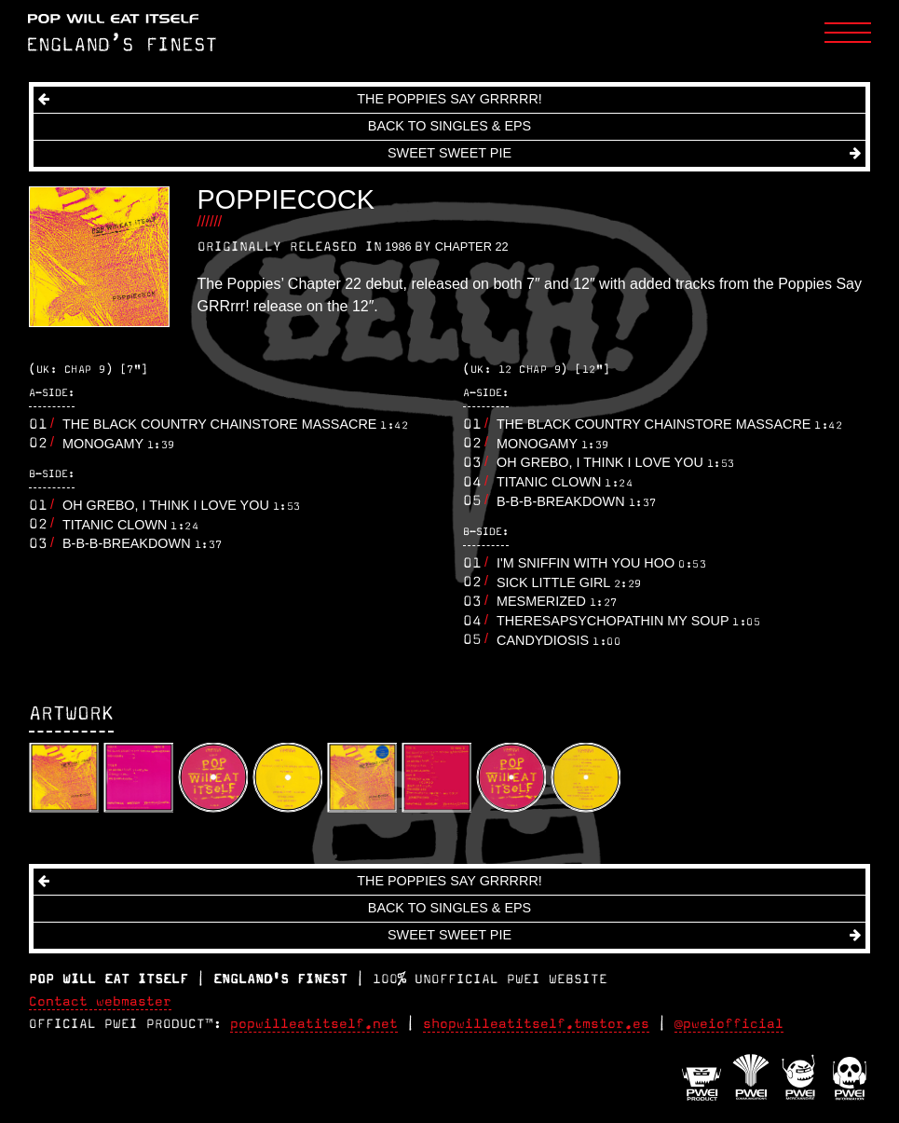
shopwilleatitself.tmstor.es (536, 1024)
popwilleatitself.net (314, 1024)
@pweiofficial (728, 1024)
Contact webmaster (100, 1001)
